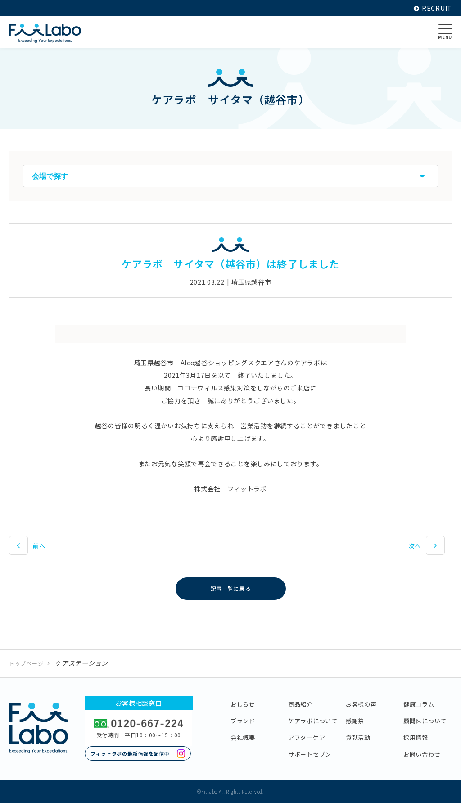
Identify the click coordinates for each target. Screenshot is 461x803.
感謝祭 (355, 721)
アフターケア (306, 737)
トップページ (26, 663)
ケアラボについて (313, 721)
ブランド (242, 721)
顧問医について (425, 721)
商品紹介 (300, 704)
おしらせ (242, 704)
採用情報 (415, 737)
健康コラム (418, 704)
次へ (414, 545)
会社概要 (242, 737)
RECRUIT (433, 8)
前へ (38, 545)
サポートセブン (309, 754)
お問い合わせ (421, 754)
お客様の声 (361, 704)
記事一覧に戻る (231, 588)
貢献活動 (358, 737)
